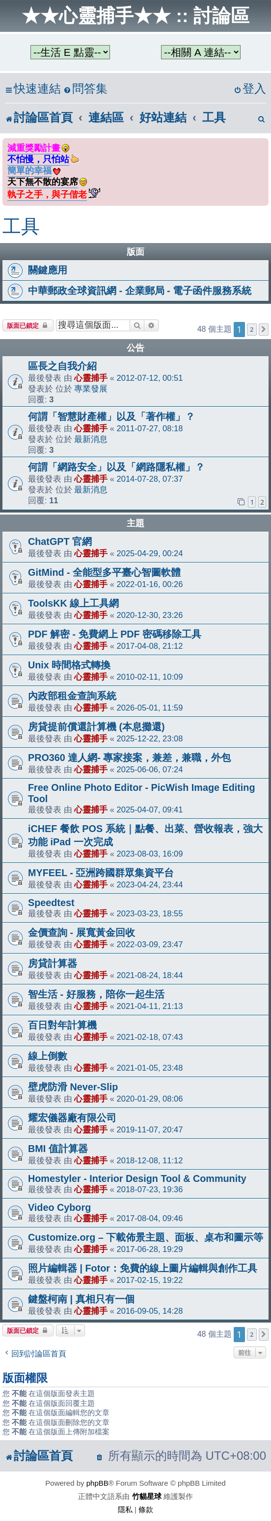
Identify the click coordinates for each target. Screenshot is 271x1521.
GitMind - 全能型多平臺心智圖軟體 (104, 572)
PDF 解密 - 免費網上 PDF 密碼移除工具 (114, 634)
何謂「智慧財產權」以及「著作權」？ (111, 416)
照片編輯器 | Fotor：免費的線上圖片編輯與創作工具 (142, 1268)
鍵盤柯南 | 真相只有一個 (81, 1299)
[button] (264, 329)
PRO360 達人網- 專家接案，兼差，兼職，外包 (129, 757)
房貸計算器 (52, 963)
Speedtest (51, 902)
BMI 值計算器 (58, 1148)
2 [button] (251, 329)
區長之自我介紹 (62, 366)
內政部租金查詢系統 (72, 695)
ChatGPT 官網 (60, 541)
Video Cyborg (59, 1207)
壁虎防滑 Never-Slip (73, 1086)
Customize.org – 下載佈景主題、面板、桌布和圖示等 (145, 1237)
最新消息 (91, 439)
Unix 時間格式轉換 (69, 665)
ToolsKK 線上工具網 (73, 603)
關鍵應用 (47, 270)
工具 (21, 226)
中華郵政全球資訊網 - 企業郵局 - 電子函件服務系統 (139, 290)
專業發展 (91, 388)
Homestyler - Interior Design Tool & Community (137, 1178)
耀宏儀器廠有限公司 (72, 1117)
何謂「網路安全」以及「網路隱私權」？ (116, 467)
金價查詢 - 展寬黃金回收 (81, 932)
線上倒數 (47, 1056)
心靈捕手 (91, 377)
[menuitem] (85, 89)
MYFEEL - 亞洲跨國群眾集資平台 (101, 872)
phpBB (97, 1483)
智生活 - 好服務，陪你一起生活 (96, 994)
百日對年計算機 (62, 1025)
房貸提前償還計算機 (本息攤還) (96, 726)
